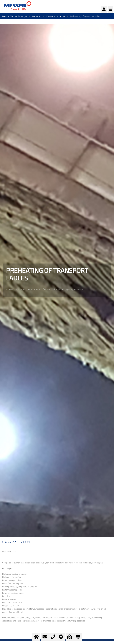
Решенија (36, 16)
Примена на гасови (56, 16)
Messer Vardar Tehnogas (14, 16)
